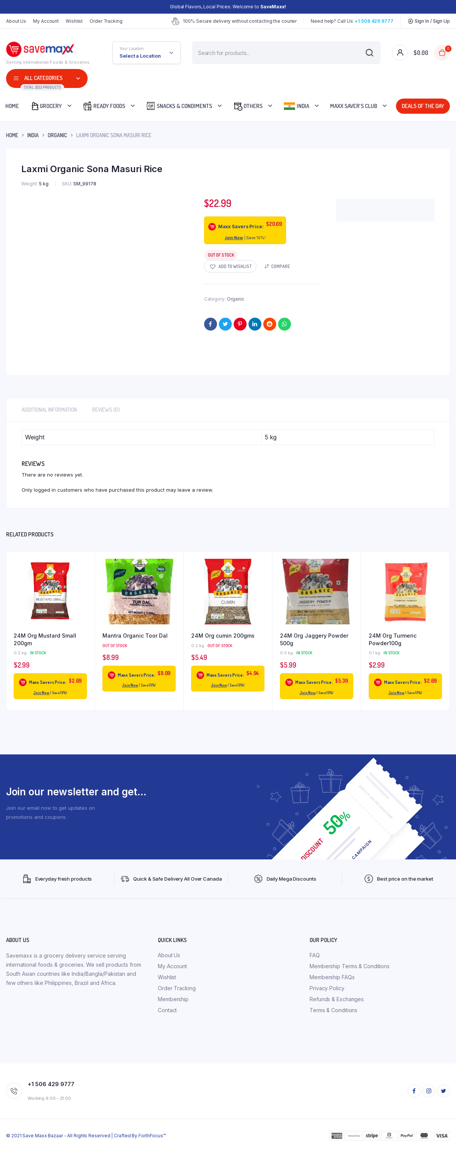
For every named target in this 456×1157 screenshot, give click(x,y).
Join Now (234, 237)
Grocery (46, 106)
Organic (57, 135)
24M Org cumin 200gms (223, 635)
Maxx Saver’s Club (353, 106)
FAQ (315, 955)
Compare (280, 266)
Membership (173, 999)
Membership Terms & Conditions (350, 966)
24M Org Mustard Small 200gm (45, 639)
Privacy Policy (327, 988)
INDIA (33, 135)
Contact (167, 1010)
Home (12, 135)
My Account (46, 21)
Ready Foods (104, 106)
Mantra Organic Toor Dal (135, 635)
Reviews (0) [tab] (106, 409)
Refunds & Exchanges (337, 999)
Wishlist (74, 21)
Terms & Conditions (333, 1010)
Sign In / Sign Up (428, 21)
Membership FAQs (332, 977)
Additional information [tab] (49, 409)
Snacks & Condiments (179, 106)
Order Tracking (106, 21)
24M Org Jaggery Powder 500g (314, 639)
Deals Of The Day (423, 106)
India (296, 106)
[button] (230, 266)
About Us (16, 21)
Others (248, 106)
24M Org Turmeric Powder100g (393, 639)
